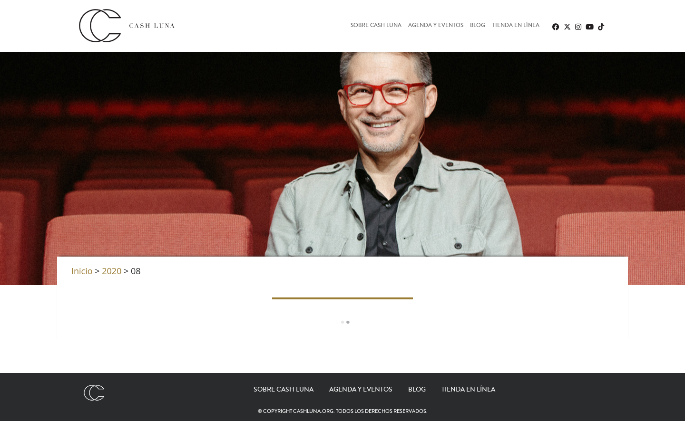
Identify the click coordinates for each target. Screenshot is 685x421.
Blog (477, 26)
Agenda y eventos (435, 26)
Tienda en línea (515, 26)
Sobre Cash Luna (376, 26)
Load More (342, 322)
